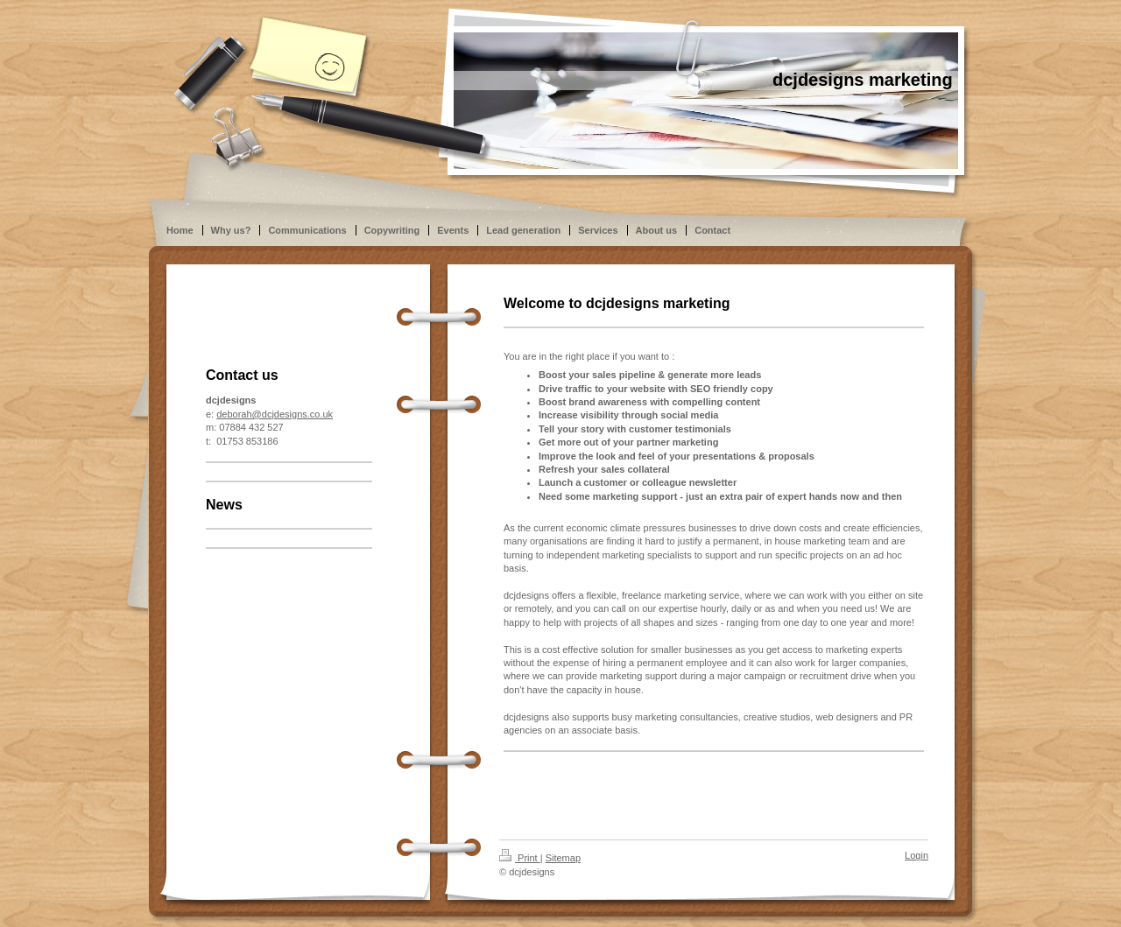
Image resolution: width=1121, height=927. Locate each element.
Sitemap (563, 858)
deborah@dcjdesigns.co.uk (274, 414)
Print (519, 858)
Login (916, 855)
